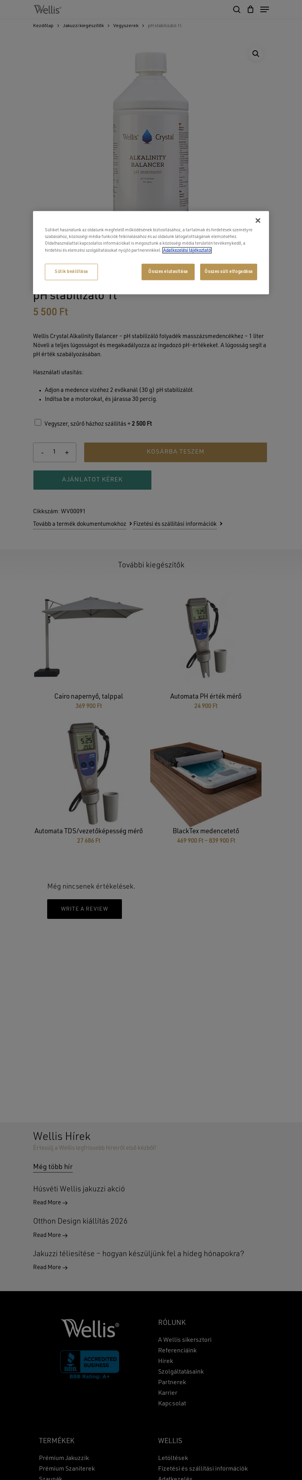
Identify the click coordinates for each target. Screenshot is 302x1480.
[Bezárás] (258, 220)
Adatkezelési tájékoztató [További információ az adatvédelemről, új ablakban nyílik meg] (187, 250)
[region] (151, 252)
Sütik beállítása (71, 271)
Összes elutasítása (168, 271)
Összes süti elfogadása (228, 271)
